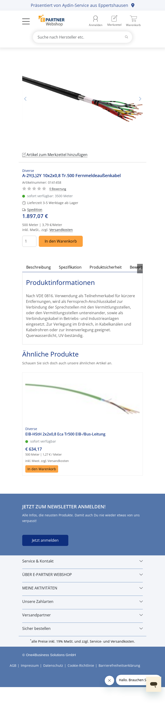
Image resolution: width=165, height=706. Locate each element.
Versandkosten (61, 229)
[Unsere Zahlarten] (82, 601)
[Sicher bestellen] (82, 628)
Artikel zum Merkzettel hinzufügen (54, 154)
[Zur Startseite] (49, 21)
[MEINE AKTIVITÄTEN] (82, 588)
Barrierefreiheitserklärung (119, 665)
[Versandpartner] (82, 615)
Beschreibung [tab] (38, 267)
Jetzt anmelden (45, 540)
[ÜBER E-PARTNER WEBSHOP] (82, 574)
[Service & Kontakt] (82, 561)
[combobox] (82, 37)
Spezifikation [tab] (70, 267)
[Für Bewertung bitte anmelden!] (57, 188)
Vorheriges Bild (25, 99)
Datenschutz (53, 665)
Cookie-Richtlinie (81, 665)
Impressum (30, 665)
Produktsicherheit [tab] (106, 267)
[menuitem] (114, 21)
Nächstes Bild (140, 99)
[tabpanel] (82, 99)
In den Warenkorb (61, 241)
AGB (13, 665)
